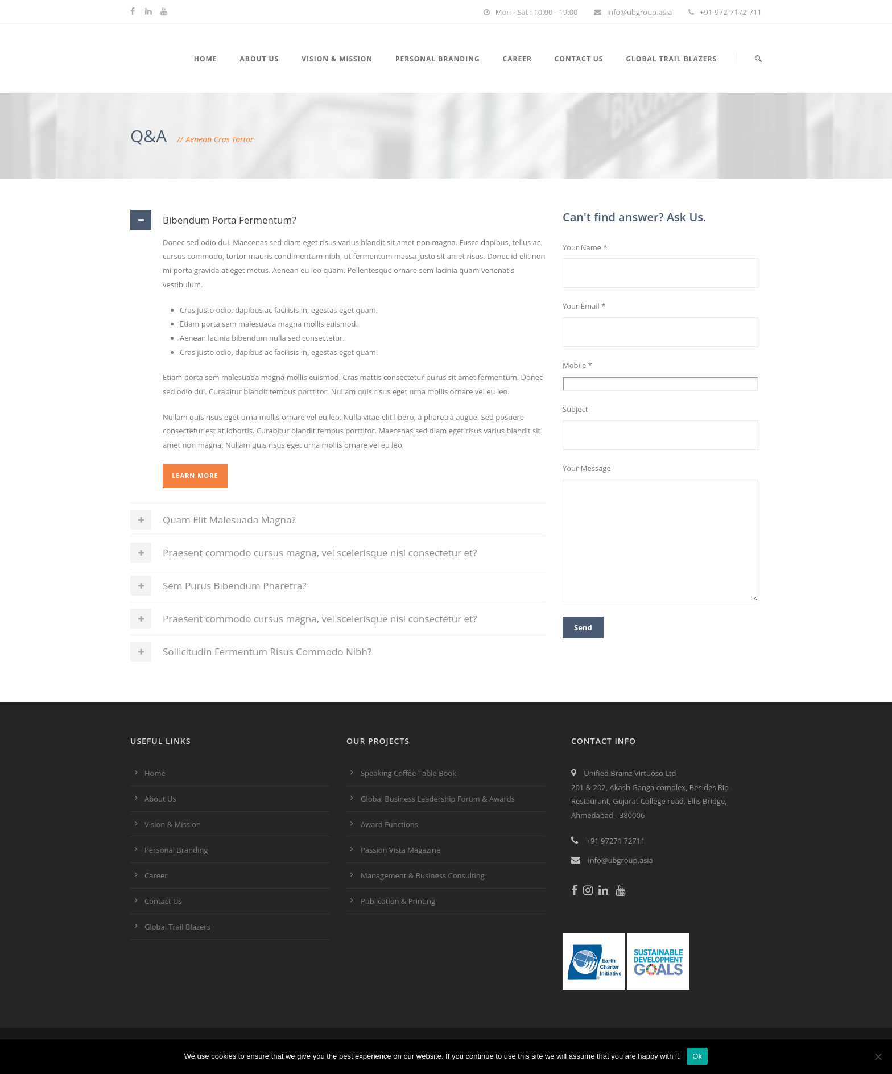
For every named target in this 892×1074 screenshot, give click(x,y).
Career (517, 59)
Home (205, 59)
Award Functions (389, 824)
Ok (697, 1056)
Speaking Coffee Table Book (408, 773)
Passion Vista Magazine (400, 850)
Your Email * (662, 324)
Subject (662, 427)
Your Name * (662, 265)
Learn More (195, 475)
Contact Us (579, 59)
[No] (877, 1056)
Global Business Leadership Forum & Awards (438, 799)
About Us (259, 59)
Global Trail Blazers (671, 59)
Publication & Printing (398, 901)
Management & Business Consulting (423, 875)
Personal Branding (437, 59)
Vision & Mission (337, 59)
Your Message (662, 534)
